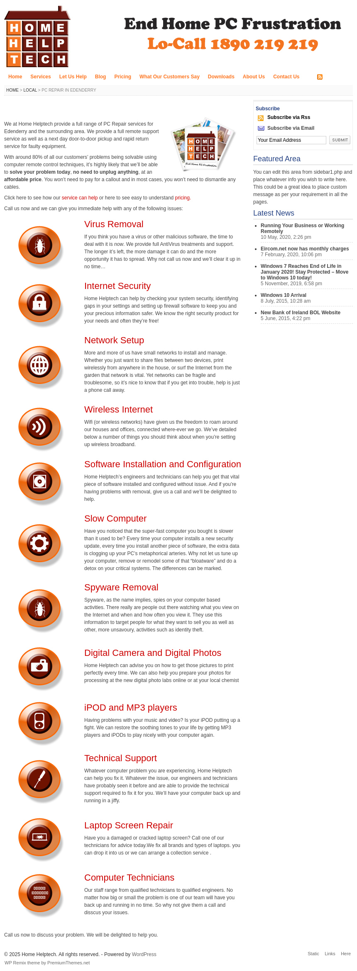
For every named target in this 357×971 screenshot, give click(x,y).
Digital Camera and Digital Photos (152, 653)
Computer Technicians (129, 877)
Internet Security (117, 286)
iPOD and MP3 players (130, 707)
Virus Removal (114, 224)
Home (15, 77)
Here (346, 953)
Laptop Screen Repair (128, 825)
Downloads (221, 77)
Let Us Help (73, 77)
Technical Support (120, 758)
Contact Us (286, 77)
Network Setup (114, 340)
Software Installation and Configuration (162, 464)
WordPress (144, 954)
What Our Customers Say (169, 77)
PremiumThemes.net (68, 962)
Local (30, 90)
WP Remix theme (22, 962)
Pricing (122, 77)
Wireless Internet (118, 409)
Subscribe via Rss (288, 117)
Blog (100, 77)
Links (330, 953)
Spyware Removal (121, 587)
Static (313, 953)
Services (40, 77)
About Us (254, 77)
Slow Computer (115, 518)
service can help (80, 198)
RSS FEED (337, 77)
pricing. (183, 198)
